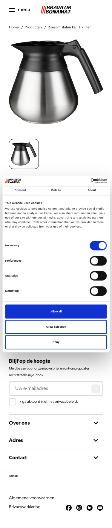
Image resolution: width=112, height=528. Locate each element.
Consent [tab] (20, 190)
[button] (24, 154)
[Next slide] (98, 81)
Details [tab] (56, 190)
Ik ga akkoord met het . (48, 402)
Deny (56, 342)
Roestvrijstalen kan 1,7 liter (69, 27)
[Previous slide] (13, 81)
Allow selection (56, 326)
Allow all (56, 311)
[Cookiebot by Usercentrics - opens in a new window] (81, 180)
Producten (33, 27)
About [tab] (92, 190)
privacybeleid (66, 402)
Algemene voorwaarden (31, 498)
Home (14, 27)
